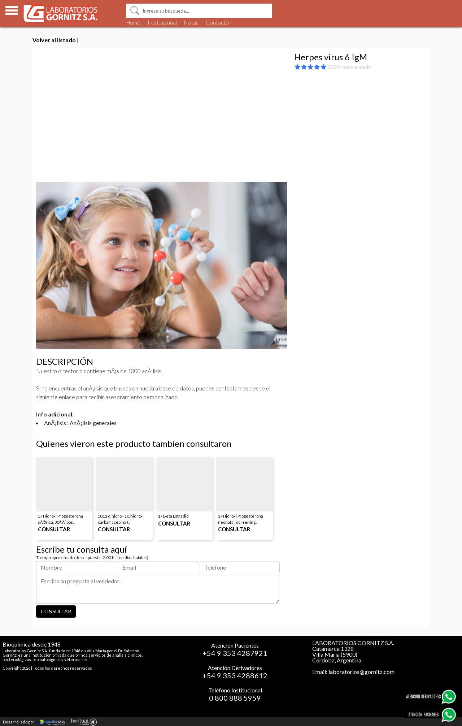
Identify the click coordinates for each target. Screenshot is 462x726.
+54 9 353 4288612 (234, 675)
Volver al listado (54, 39)
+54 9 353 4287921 (234, 653)
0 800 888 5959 (235, 697)
